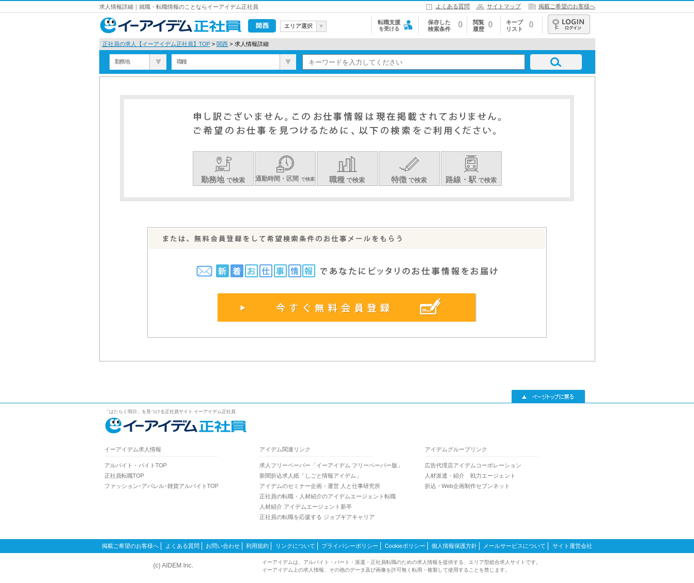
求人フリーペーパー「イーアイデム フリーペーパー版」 (331, 465)
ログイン (569, 24)
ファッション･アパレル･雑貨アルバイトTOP (161, 486)
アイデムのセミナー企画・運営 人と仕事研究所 (319, 486)
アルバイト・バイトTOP (135, 465)
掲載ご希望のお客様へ (566, 6)
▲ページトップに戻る (548, 396)
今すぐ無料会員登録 (347, 307)
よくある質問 (453, 6)
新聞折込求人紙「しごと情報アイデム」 (310, 475)
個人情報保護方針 (454, 546)
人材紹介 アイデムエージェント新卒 (305, 506)
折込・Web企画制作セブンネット (467, 486)
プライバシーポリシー (349, 546)
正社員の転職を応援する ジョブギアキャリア (317, 517)
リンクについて (295, 546)
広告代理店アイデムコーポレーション (473, 465)
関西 (222, 44)
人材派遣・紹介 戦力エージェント (470, 475)
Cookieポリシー (404, 546)
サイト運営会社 (572, 546)
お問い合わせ (223, 546)
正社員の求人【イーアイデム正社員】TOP (156, 44)
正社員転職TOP (124, 475)
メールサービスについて (514, 546)
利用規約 (257, 546)
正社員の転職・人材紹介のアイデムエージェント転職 (327, 496)
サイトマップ (504, 6)
